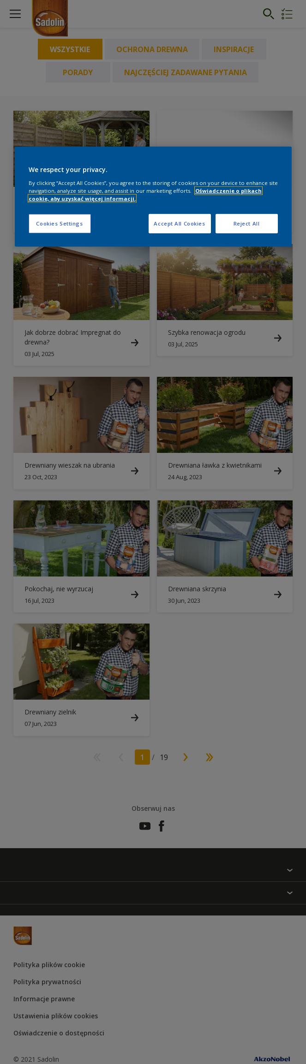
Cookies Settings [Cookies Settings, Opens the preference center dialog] (59, 223)
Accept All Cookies (179, 223)
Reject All (247, 223)
